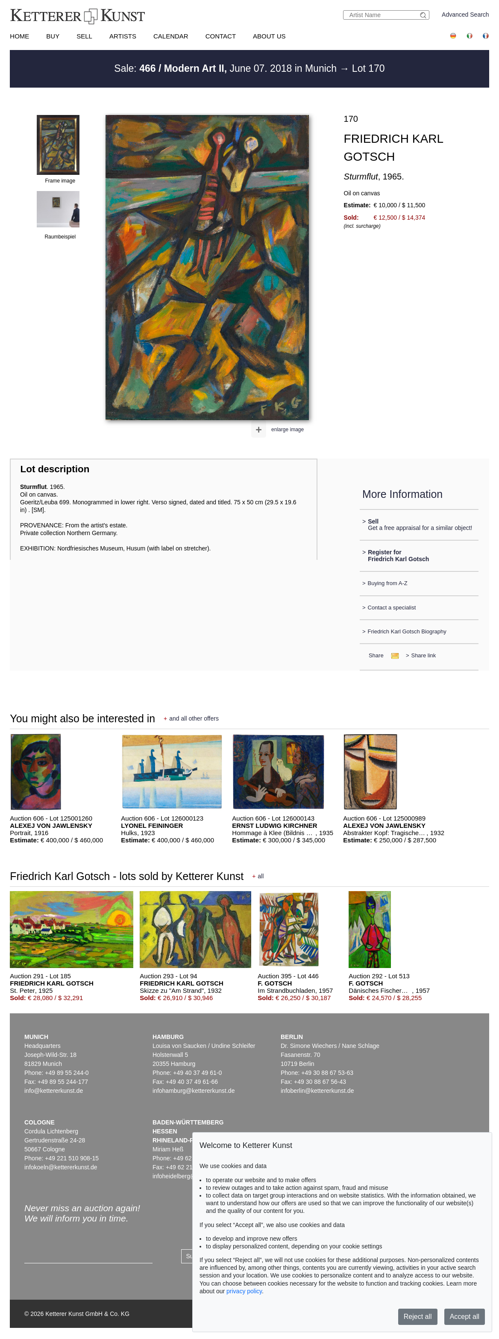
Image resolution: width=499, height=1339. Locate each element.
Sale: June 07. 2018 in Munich (226, 68)
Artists (122, 36)
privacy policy (244, 1291)
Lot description (55, 469)
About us (269, 36)
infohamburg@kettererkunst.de (194, 1090)
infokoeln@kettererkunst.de (60, 1167)
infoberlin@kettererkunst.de (317, 1090)
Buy (52, 36)
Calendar (170, 36)
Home (19, 36)
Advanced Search (465, 14)
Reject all (418, 1316)
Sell (84, 36)
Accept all (464, 1316)
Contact (220, 36)
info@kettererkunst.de (53, 1090)
